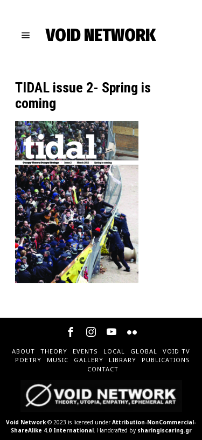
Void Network (26, 422)
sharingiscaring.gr (164, 430)
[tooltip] (70, 332)
